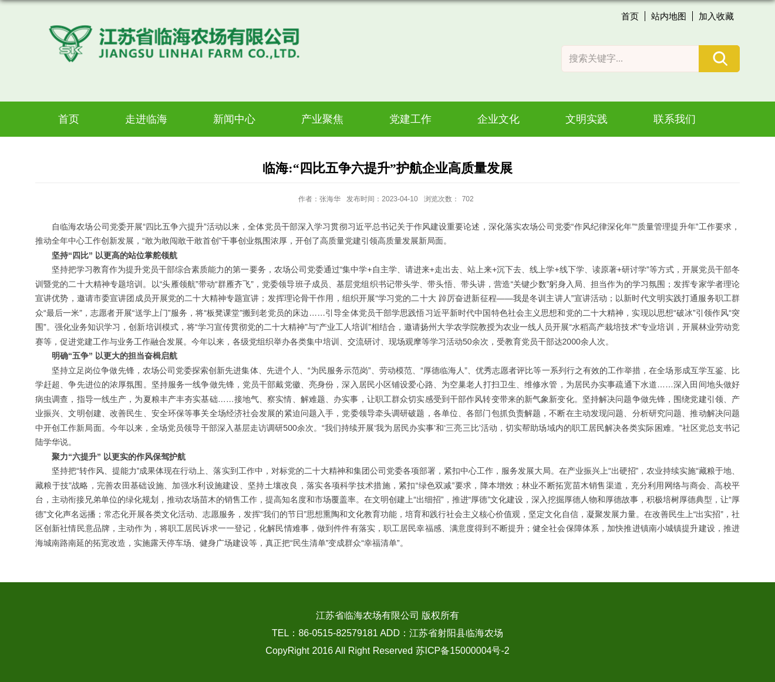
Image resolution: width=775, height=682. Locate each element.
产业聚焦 (322, 119)
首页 (630, 16)
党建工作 (410, 119)
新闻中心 (234, 119)
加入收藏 (716, 16)
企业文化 (498, 119)
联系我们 (674, 119)
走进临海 (146, 119)
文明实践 (586, 119)
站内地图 (668, 16)
